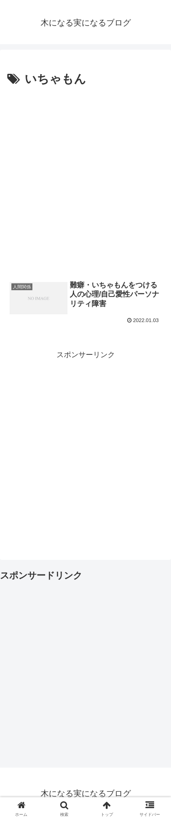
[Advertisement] (85, 179)
